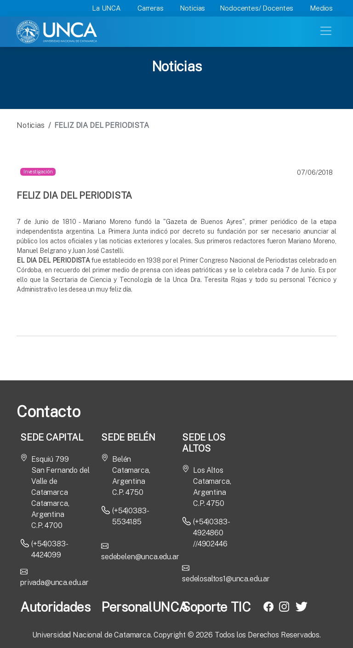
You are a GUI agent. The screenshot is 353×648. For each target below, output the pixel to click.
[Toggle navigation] (326, 30)
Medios (321, 8)
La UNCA (106, 8)
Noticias (192, 8)
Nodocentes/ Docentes (256, 8)
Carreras (150, 8)
